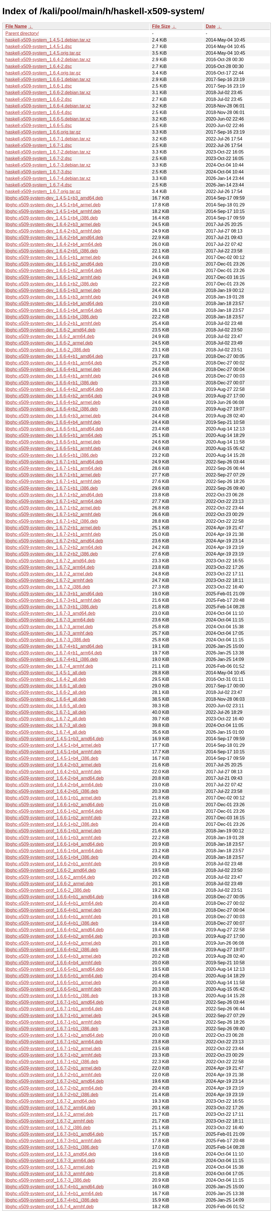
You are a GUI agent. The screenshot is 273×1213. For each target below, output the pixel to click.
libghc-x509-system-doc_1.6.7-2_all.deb (45, 718)
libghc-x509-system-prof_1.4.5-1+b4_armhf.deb (53, 751)
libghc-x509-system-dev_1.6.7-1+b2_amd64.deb (54, 494)
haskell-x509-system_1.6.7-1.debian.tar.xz (48, 138)
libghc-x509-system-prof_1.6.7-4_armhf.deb (49, 1206)
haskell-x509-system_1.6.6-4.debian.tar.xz (48, 105)
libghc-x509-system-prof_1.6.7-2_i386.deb (48, 1127)
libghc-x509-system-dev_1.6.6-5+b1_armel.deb (53, 441)
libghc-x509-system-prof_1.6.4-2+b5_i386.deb (51, 791)
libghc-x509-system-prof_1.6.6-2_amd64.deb (50, 870)
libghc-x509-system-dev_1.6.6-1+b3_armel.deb (53, 290)
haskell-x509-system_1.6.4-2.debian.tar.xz (48, 59)
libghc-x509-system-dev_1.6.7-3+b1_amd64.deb (54, 593)
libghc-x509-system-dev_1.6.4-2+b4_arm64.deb (53, 244)
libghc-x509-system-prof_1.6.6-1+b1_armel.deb (53, 797)
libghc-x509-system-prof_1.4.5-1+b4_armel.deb (53, 745)
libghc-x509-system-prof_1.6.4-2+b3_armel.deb (53, 764)
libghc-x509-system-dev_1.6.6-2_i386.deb (47, 349)
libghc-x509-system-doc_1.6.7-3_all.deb (45, 725)
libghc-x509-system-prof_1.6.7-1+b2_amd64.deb (54, 1035)
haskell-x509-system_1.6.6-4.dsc (38, 112)
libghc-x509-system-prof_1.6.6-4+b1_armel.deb (53, 910)
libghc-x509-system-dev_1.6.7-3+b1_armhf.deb (53, 600)
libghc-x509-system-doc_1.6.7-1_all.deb (45, 712)
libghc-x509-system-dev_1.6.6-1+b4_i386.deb (51, 316)
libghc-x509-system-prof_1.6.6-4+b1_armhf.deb (53, 916)
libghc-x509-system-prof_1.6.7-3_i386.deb (48, 1180)
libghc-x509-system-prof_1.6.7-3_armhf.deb (49, 1173)
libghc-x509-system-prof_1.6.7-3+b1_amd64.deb (54, 1134)
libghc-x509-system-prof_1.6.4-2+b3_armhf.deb (53, 771)
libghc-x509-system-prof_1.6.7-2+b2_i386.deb (51, 1094)
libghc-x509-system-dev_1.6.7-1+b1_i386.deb (51, 488)
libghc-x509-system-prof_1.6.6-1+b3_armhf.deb (53, 837)
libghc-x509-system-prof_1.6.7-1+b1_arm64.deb (54, 1008)
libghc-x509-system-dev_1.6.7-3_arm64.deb (49, 619)
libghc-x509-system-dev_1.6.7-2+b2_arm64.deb (53, 547)
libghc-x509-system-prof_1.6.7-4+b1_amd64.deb (54, 1186)
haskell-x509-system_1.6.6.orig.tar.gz (43, 132)
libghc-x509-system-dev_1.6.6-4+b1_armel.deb (53, 369)
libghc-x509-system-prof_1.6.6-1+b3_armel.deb (53, 830)
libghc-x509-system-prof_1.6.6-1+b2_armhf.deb (53, 817)
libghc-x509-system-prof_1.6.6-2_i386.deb (48, 890)
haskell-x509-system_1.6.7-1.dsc (38, 145)
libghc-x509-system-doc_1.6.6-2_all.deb (45, 692)
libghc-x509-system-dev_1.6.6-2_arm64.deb (49, 336)
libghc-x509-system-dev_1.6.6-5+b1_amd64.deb (54, 428)
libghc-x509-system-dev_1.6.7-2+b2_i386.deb (51, 553)
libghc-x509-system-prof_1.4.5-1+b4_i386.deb (51, 758)
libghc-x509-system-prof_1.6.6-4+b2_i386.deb (51, 949)
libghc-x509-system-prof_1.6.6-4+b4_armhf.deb (53, 962)
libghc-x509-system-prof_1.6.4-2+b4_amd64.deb (54, 778)
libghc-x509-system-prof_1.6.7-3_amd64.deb (50, 1154)
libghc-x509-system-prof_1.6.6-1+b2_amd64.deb (54, 804)
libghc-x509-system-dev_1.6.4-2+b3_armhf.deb (53, 231)
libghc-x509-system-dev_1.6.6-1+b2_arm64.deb (53, 270)
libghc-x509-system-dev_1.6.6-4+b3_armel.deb (53, 415)
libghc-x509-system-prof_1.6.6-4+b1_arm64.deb (54, 903)
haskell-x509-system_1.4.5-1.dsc (38, 46)
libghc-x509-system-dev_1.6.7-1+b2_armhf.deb (53, 514)
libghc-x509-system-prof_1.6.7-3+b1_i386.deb (51, 1147)
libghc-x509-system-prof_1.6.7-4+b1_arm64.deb (54, 1193)
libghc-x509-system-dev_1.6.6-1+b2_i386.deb (51, 283)
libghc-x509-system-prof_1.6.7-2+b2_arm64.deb (54, 1088)
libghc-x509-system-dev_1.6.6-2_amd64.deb (50, 329)
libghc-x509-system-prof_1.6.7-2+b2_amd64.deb (54, 1081)
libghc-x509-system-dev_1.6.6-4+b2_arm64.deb (53, 395)
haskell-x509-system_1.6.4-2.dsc (38, 66)
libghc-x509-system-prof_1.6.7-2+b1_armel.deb (53, 1068)
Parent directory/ (22, 33)
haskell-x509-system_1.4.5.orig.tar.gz (43, 53)
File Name (16, 26)
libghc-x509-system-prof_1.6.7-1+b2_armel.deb (53, 1048)
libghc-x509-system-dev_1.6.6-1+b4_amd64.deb (54, 303)
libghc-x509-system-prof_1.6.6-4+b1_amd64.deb (54, 896)
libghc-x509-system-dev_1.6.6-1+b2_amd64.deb (54, 264)
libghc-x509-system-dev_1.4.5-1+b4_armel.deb (53, 204)
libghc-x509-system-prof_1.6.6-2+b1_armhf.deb (53, 863)
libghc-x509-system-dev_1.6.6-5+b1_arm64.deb (53, 435)
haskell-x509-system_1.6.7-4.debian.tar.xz (48, 178)
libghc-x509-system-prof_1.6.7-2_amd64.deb (50, 1101)
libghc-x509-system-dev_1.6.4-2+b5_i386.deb (51, 250)
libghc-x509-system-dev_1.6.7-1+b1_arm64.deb (53, 468)
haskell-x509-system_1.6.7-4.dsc (38, 185)
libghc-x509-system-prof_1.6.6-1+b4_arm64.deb (54, 850)
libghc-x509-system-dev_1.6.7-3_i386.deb (47, 639)
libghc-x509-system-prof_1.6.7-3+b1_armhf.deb (53, 1140)
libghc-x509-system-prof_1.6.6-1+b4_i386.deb (51, 857)
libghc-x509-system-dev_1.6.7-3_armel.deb (49, 626)
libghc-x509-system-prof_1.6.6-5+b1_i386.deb (51, 995)
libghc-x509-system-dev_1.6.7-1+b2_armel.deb (53, 507)
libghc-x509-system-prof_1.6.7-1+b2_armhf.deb (53, 1055)
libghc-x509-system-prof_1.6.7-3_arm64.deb (50, 1160)
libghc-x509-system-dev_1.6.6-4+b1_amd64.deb (54, 356)
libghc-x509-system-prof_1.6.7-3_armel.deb (49, 1167)
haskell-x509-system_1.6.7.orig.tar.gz (43, 191)
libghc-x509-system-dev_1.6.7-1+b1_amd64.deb (54, 461)
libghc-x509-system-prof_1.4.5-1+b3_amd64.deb (54, 738)
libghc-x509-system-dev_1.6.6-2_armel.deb (49, 343)
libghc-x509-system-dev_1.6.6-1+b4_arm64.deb (53, 310)
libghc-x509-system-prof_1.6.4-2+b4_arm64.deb (54, 784)
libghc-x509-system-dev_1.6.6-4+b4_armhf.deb (53, 422)
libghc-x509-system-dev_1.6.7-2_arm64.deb (49, 567)
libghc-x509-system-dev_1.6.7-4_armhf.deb (49, 666)
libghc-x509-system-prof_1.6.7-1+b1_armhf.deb (53, 1022)
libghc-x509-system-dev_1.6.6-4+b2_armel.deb (53, 402)
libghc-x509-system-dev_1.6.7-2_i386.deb (47, 586)
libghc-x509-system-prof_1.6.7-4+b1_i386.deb (51, 1200)
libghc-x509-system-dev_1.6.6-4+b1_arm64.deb (53, 362)
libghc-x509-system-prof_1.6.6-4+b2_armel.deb (53, 943)
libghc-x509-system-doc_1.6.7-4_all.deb (45, 732)
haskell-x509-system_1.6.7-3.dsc (38, 171)
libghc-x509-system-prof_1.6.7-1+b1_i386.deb (51, 1028)
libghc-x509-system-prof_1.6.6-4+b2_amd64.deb (54, 929)
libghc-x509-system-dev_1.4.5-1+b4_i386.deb (51, 217)
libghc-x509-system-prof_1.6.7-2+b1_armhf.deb (53, 1074)
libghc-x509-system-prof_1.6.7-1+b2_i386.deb (51, 1061)
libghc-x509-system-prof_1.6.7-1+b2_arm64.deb (54, 1041)
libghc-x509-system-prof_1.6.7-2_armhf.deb (49, 1121)
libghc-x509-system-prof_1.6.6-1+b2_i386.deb (51, 824)
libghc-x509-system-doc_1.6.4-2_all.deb (45, 679)
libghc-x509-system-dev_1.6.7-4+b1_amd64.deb (54, 646)
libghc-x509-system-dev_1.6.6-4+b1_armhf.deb (53, 376)
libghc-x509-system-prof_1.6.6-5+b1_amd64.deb (54, 969)
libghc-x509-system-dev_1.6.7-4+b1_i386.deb (51, 659)
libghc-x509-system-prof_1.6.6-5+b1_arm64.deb (54, 975)
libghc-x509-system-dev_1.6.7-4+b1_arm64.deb (53, 652)
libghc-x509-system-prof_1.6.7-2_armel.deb (49, 1114)
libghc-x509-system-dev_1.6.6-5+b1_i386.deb (51, 455)
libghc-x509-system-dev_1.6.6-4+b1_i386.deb (51, 382)
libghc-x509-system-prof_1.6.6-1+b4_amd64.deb (54, 844)
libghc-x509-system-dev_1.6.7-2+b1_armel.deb (53, 527)
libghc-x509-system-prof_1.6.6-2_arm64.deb (50, 877)
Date (211, 26)
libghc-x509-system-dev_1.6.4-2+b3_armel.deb (53, 224)
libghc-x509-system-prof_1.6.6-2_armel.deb (49, 883)
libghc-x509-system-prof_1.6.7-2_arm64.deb (50, 1107)
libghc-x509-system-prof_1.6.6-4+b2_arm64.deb (54, 936)
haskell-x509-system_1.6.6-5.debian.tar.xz (48, 119)
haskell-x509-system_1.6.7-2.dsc (38, 158)
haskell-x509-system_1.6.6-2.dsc (38, 99)
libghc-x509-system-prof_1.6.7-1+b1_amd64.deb (54, 1002)
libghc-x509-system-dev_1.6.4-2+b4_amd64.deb (54, 237)
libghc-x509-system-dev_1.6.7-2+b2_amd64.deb (54, 540)
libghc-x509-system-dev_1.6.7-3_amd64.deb (50, 613)
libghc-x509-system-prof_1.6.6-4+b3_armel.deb (53, 956)
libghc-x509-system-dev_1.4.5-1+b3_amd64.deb (54, 198)
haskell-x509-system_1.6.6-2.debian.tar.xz (48, 92)
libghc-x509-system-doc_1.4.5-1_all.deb (45, 672)
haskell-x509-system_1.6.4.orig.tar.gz (43, 73)
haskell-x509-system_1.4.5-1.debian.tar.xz (48, 40)
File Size (161, 26)
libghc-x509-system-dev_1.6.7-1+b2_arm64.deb (53, 501)
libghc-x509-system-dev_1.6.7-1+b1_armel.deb (53, 474)
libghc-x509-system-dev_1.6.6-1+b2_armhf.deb (53, 277)
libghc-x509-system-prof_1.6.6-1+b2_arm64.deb (54, 811)
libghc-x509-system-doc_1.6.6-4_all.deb (45, 699)
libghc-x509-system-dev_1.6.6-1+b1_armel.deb (53, 257)
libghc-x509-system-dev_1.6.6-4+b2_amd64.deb (54, 389)
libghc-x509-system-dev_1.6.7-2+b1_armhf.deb (53, 534)
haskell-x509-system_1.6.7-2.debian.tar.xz (48, 152)
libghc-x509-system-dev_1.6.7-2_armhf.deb (49, 580)
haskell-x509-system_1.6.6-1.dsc (38, 86)
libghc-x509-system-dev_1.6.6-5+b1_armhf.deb (53, 448)
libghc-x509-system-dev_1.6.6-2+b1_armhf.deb (53, 323)
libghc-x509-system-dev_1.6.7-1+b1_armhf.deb (53, 481)
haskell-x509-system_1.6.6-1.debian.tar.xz (48, 79)
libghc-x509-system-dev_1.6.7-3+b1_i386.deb (51, 606)
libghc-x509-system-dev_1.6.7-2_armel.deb (49, 573)
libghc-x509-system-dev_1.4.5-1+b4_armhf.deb (53, 211)
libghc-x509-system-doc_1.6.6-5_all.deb (45, 705)
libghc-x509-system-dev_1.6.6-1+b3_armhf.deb (53, 297)
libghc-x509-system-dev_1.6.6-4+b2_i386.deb (51, 409)
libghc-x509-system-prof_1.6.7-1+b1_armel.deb (53, 1015)
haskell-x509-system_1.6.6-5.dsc (38, 125)
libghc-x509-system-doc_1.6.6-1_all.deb (45, 685)
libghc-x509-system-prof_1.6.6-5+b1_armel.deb (53, 982)
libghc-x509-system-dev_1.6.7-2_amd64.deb (50, 560)
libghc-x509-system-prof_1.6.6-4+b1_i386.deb (51, 923)
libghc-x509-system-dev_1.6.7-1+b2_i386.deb (51, 521)
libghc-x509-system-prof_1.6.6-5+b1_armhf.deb (53, 989)
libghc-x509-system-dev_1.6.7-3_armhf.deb (49, 633)
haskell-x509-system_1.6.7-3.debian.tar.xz (48, 165)
